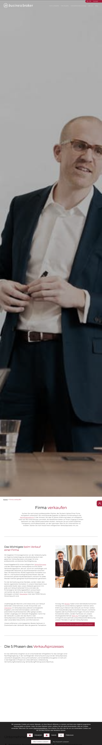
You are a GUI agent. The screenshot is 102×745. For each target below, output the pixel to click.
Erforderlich (38, 735)
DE (87, 1)
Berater (67, 604)
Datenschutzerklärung (40, 728)
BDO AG (75, 616)
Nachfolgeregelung (27, 517)
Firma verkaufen (54, 6)
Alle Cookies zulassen (41, 742)
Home (5, 499)
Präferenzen (70, 735)
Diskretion (8, 608)
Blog (96, 6)
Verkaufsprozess (40, 564)
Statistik (53, 735)
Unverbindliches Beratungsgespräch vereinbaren (75, 624)
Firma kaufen (65, 6)
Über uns (90, 6)
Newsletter (24, 594)
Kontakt (95, 1)
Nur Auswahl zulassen (61, 742)
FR (90, 1)
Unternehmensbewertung (78, 6)
